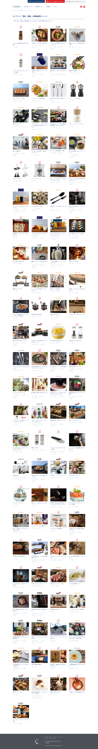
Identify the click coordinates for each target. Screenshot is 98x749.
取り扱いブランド (29, 6)
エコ (51, 74)
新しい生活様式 (34, 45)
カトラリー (58, 102)
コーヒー (33, 76)
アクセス (55, 6)
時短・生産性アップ (42, 45)
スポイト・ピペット (41, 100)
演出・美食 (34, 47)
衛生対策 (52, 48)
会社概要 (48, 6)
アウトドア (21, 74)
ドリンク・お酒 (40, 74)
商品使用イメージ (39, 6)
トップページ (15, 10)
